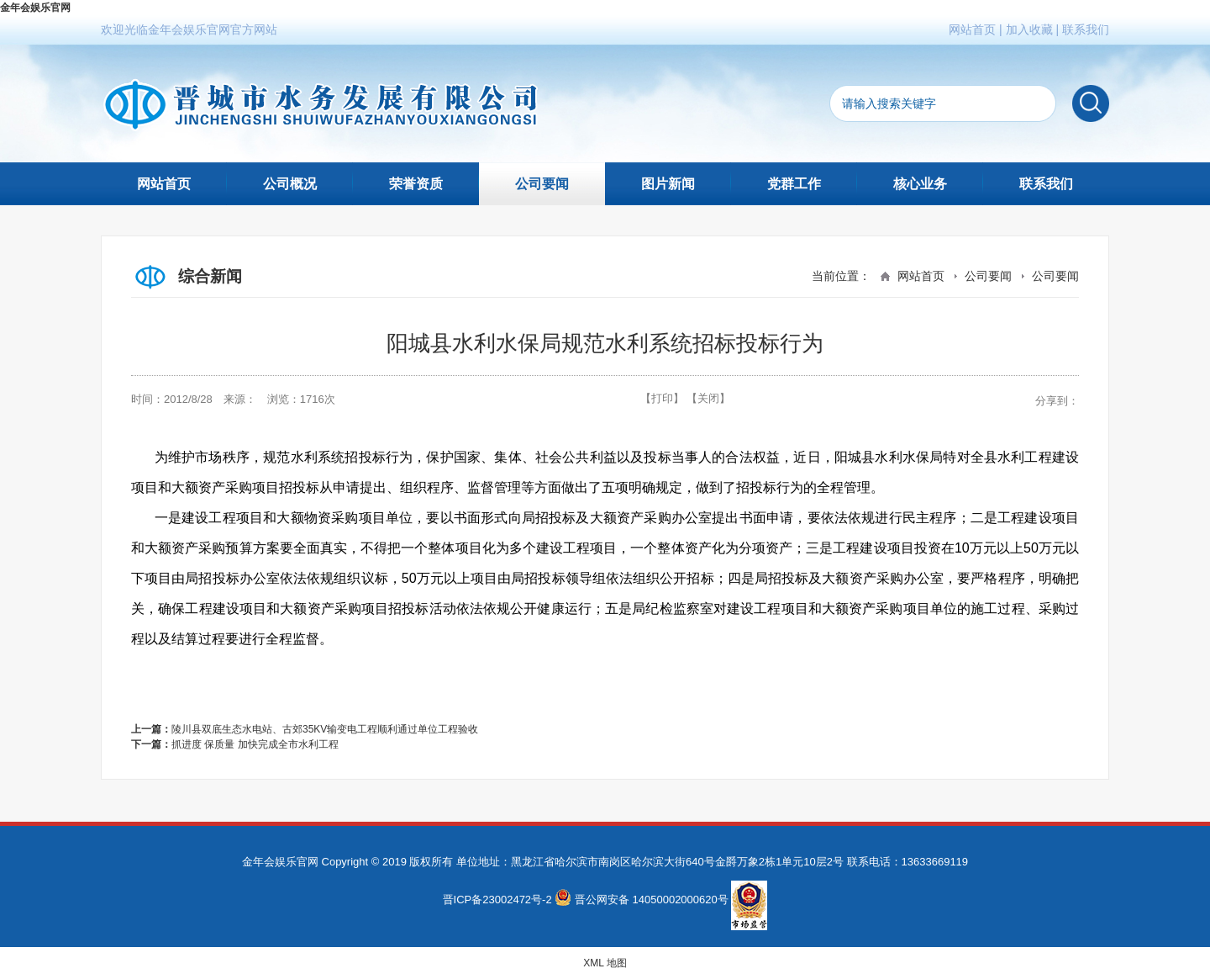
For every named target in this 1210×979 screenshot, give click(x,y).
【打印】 (662, 398)
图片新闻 (668, 184)
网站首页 (972, 29)
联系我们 (1085, 29)
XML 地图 (605, 963)
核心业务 (920, 184)
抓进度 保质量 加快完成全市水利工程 (255, 744)
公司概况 (290, 184)
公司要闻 (542, 184)
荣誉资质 (416, 184)
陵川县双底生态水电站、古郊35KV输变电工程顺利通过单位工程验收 (324, 729)
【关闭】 (708, 398)
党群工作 (794, 184)
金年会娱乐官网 (35, 7)
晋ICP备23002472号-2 (497, 899)
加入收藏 (1029, 29)
